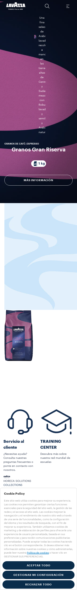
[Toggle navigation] (67, 6)
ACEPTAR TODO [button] (38, 565)
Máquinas (9, 480)
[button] (47, 6)
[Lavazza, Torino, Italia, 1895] (15, 6)
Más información (38, 100)
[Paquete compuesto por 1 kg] (38, 84)
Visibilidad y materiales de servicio (25, 484)
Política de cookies (38, 552)
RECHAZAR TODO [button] (38, 584)
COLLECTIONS (12, 476)
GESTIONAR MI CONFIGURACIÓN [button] (38, 575)
